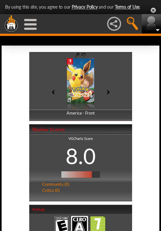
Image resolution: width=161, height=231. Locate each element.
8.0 (81, 156)
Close (153, 10)
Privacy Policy (85, 7)
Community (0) (55, 184)
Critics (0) (50, 190)
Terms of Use (127, 7)
